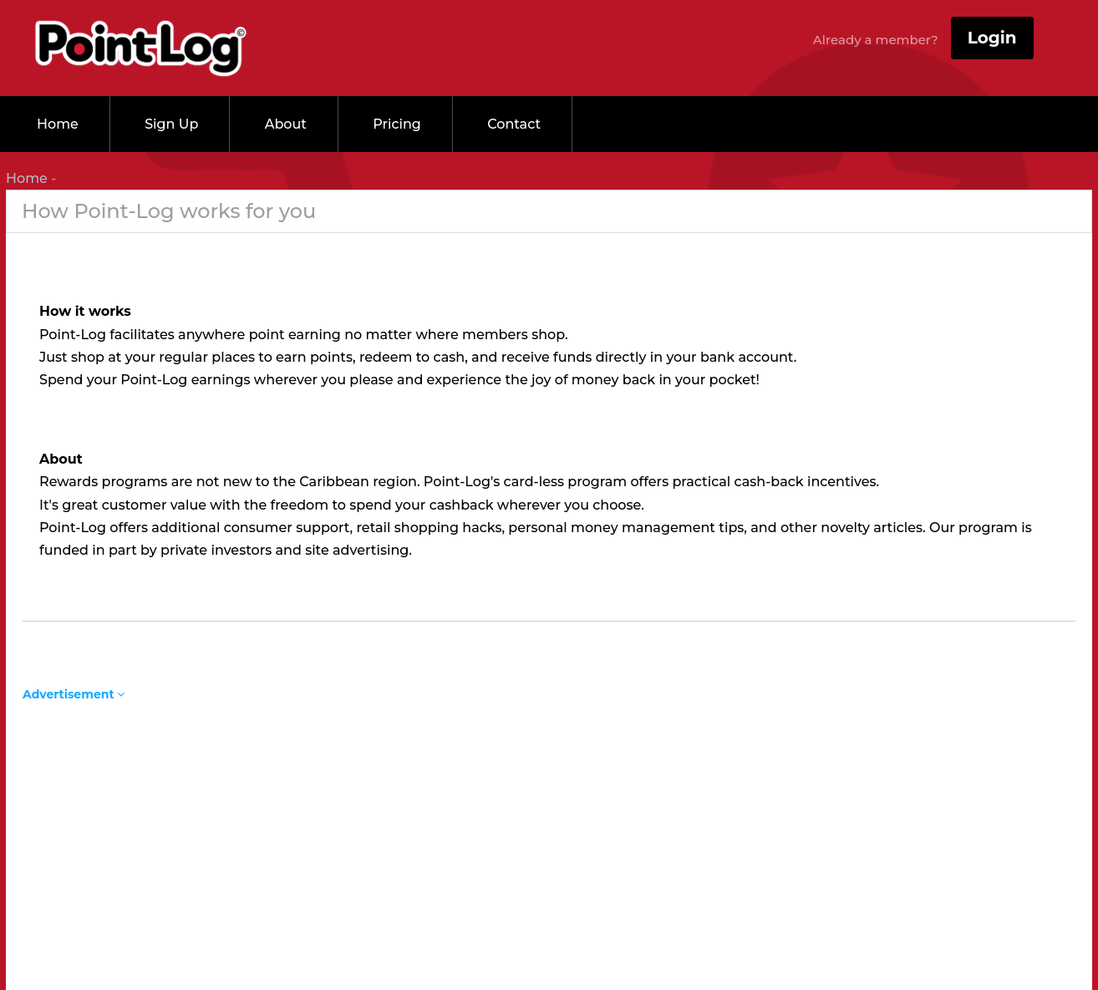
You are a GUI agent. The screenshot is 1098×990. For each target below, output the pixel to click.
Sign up (171, 124)
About (286, 124)
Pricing (397, 124)
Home (58, 124)
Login (992, 38)
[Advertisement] (549, 818)
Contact (514, 124)
